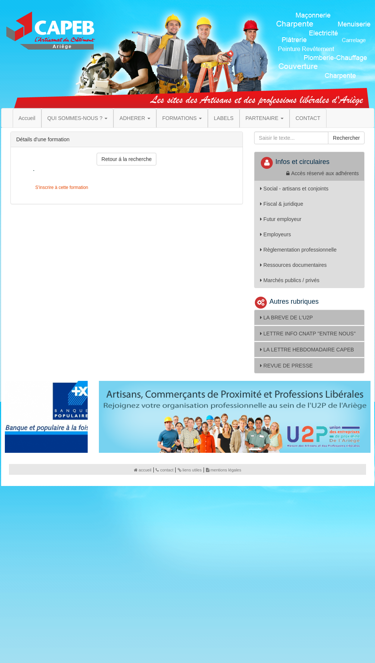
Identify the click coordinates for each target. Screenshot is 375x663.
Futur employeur (280, 219)
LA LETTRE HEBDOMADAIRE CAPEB (307, 350)
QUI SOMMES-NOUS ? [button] (77, 118)
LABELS (224, 118)
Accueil (27, 118)
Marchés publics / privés (289, 280)
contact (164, 470)
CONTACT (308, 118)
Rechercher (346, 138)
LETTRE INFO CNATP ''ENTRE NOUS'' (308, 334)
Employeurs (275, 234)
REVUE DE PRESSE (286, 366)
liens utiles (189, 470)
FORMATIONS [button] (182, 118)
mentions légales (223, 470)
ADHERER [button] (134, 118)
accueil (142, 470)
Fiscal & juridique (281, 204)
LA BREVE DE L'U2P (286, 318)
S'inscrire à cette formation (61, 187)
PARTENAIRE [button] (265, 118)
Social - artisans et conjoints (294, 189)
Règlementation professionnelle (298, 250)
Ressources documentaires (293, 265)
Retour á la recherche (126, 159)
